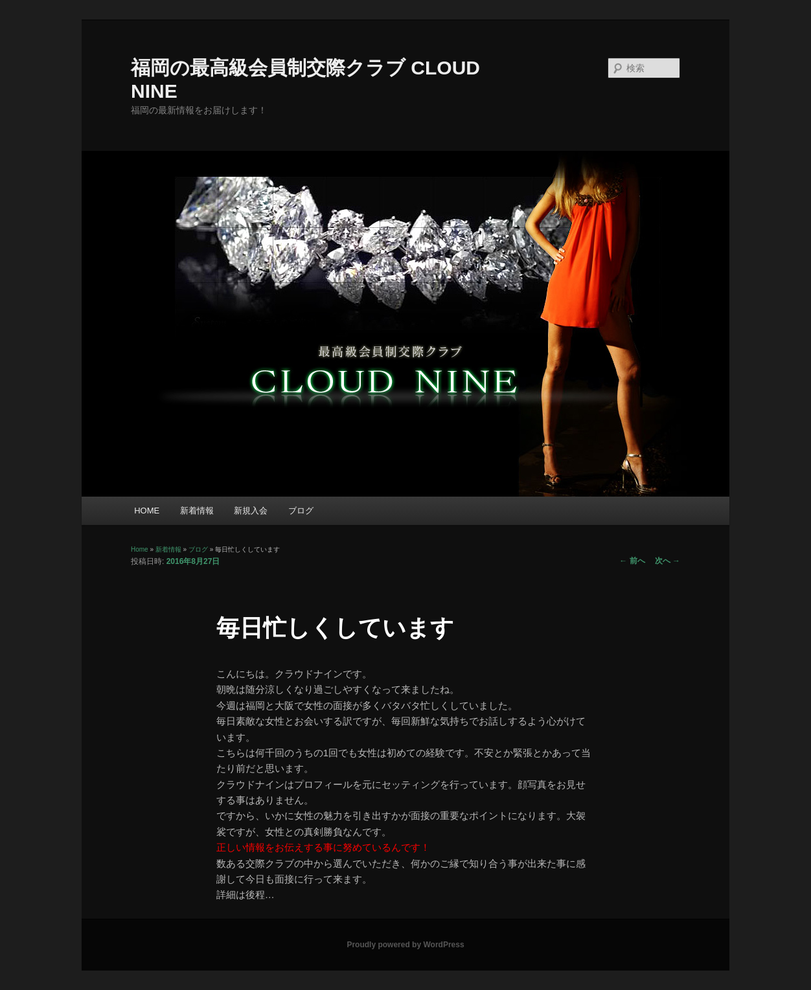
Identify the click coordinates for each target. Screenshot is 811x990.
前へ (632, 560)
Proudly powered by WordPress (405, 944)
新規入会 (251, 510)
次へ (667, 560)
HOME (146, 510)
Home (139, 549)
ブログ (301, 510)
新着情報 (197, 510)
